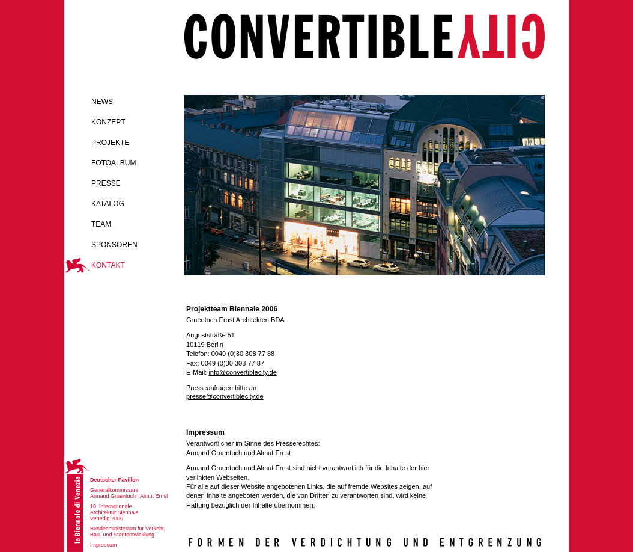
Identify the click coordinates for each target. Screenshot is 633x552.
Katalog (107, 204)
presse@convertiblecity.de (225, 396)
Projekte (110, 142)
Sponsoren (114, 245)
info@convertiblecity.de (242, 372)
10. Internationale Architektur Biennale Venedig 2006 (114, 512)
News (102, 101)
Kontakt (108, 265)
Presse (106, 183)
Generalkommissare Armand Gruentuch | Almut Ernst (129, 493)
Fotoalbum (113, 163)
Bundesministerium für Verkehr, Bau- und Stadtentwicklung (127, 532)
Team (101, 224)
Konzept (108, 122)
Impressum (103, 545)
